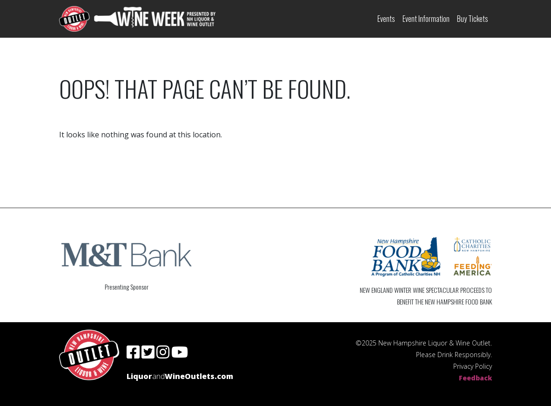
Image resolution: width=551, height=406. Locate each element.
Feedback (475, 377)
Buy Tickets (472, 18)
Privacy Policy (472, 366)
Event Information (426, 18)
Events (386, 18)
